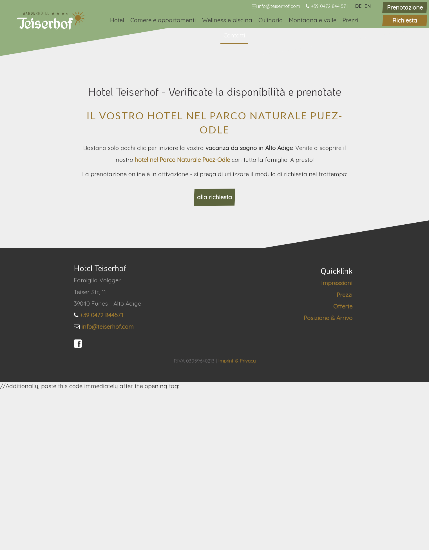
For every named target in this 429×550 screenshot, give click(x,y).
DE (358, 6)
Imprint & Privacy (237, 520)
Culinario (270, 20)
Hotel (117, 20)
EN (367, 6)
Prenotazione (405, 7)
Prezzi (350, 20)
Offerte (342, 465)
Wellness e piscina (227, 20)
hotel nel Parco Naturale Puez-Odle (183, 319)
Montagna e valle (312, 20)
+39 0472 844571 (101, 474)
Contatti (234, 35)
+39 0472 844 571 (329, 6)
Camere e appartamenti (163, 20)
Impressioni (336, 442)
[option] (214, 120)
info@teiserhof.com (279, 6)
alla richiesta (214, 356)
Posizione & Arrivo (328, 477)
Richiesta (404, 20)
